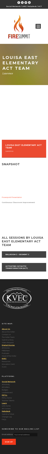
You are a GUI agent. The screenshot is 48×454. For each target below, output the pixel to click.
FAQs (4, 419)
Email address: (8, 434)
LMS (24, 6)
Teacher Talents (8, 400)
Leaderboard (7, 392)
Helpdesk (32, 6)
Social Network (13, 6)
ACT (40, 6)
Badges (5, 390)
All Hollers (6, 387)
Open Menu (38, 26)
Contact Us (6, 334)
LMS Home (6, 406)
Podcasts (5, 353)
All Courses (6, 409)
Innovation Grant (8, 364)
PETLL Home (7, 398)
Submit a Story (8, 340)
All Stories (6, 348)
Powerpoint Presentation (12, 197)
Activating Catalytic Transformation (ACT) (16, 267)
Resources (6, 361)
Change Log (7, 417)
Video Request (8, 342)
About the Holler (8, 332)
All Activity (6, 384)
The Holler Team (8, 337)
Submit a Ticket (8, 414)
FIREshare (6, 351)
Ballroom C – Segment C (17, 254)
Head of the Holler (9, 356)
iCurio (4, 367)
